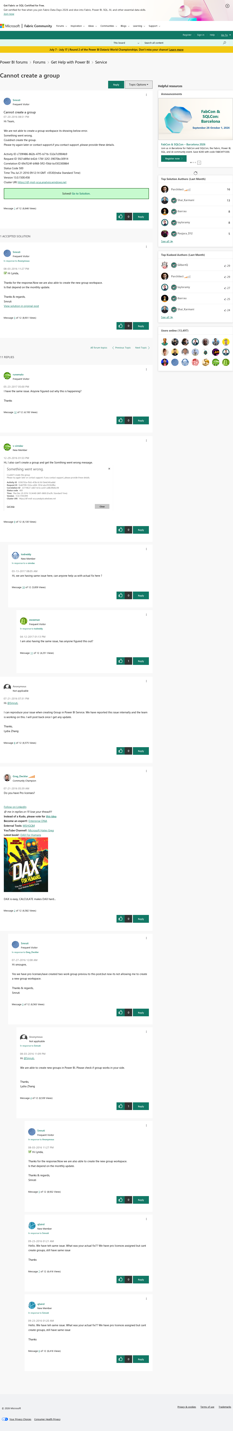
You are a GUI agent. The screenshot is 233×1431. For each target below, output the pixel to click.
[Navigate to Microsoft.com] (10, 26)
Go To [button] (224, 34)
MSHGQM (29, 825)
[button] (116, 84)
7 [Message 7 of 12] (39, 1271)
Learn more (176, 49)
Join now (9, 14)
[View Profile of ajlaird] (40, 1224)
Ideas (91, 25)
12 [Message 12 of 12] (15, 412)
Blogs (124, 25)
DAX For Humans (30, 835)
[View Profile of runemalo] (18, 374)
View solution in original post (21, 306)
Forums (60, 25)
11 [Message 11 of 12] (31, 652)
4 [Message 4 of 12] (31, 1097)
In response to (16, 260)
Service (101, 61)
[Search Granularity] (126, 42)
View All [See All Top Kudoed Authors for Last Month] (167, 317)
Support (153, 25)
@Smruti (12, 703)
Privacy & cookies (186, 1406)
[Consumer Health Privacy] (47, 1419)
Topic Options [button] (137, 84)
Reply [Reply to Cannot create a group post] (141, 216)
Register (187, 34)
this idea (51, 816)
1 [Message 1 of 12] (14, 208)
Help (212, 34)
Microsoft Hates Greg (41, 830)
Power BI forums (14, 61)
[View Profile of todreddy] (26, 554)
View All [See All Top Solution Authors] (167, 241)
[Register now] (174, 158)
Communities (107, 25)
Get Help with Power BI (70, 61)
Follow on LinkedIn (15, 807)
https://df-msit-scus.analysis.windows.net (42, 182)
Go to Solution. (81, 193)
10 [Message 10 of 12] (23, 587)
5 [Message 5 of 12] (14, 317)
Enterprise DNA (38, 821)
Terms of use (207, 1406)
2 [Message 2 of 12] (14, 910)
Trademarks (225, 1406)
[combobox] (185, 42)
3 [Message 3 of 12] (22, 1004)
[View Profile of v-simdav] (18, 445)
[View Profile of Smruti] (16, 100)
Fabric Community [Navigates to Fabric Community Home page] (38, 26)
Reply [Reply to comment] (141, 326)
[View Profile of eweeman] (34, 619)
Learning (137, 25)
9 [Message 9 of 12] (14, 521)
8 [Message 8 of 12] (14, 742)
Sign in (200, 34)
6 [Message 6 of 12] (39, 1350)
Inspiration (76, 25)
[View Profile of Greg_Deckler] (20, 776)
